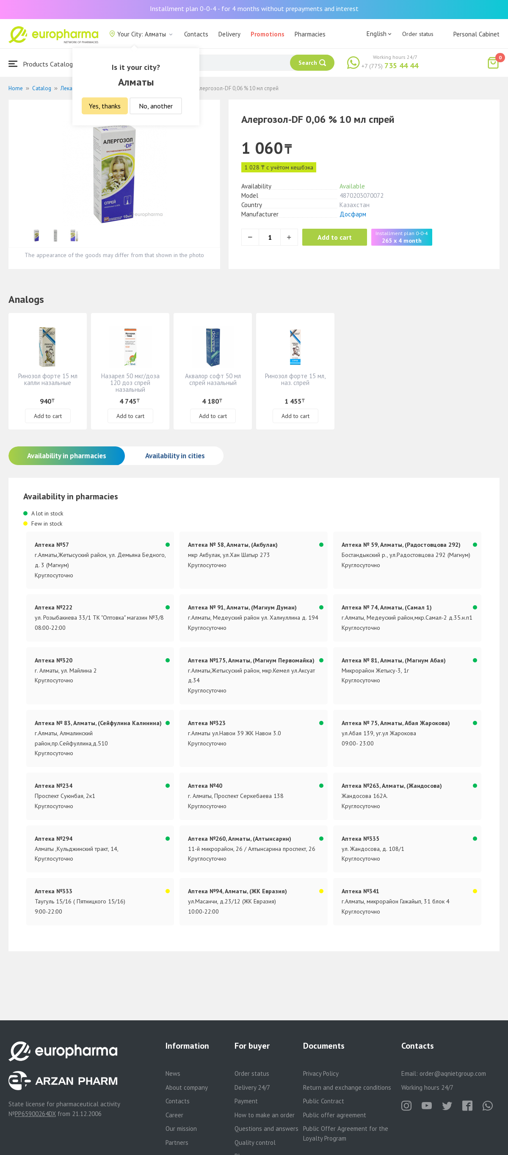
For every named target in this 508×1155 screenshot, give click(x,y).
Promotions (267, 34)
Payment (246, 1101)
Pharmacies (310, 34)
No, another (156, 106)
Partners (177, 1142)
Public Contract (323, 1101)
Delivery (229, 34)
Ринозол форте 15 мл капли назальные (47, 379)
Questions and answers (266, 1129)
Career (174, 1115)
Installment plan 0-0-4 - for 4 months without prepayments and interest (254, 8)
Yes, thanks (105, 106)
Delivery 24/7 (252, 1087)
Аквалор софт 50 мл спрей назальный (213, 379)
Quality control (255, 1142)
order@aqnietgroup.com (453, 1073)
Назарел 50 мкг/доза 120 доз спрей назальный (130, 382)
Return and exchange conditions (347, 1087)
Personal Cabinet (476, 34)
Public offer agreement (334, 1115)
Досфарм (353, 214)
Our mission (181, 1129)
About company (187, 1087)
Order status (417, 34)
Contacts (196, 34)
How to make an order (265, 1115)
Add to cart (336, 237)
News (173, 1073)
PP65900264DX (35, 1114)
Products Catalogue (44, 63)
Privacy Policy (321, 1073)
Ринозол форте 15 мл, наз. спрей (295, 379)
